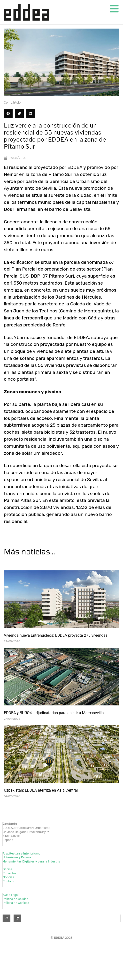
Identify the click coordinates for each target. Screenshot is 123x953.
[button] (8, 113)
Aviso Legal (10, 895)
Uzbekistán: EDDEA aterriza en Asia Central (41, 790)
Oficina (7, 869)
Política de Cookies (16, 903)
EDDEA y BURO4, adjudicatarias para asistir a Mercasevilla (54, 713)
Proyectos (9, 873)
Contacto (9, 881)
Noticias (8, 877)
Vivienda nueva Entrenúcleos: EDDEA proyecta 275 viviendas (56, 635)
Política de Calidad (15, 899)
